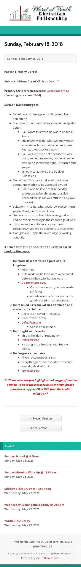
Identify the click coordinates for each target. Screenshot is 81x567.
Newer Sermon (40, 418)
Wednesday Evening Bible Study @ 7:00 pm (34, 505)
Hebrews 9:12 (30, 340)
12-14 (36, 95)
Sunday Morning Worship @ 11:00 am (30, 472)
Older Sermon (41, 428)
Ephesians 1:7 (31, 371)
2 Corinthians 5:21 (33, 283)
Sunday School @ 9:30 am (22, 456)
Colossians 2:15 (31, 322)
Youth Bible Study (17, 521)
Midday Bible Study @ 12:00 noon (27, 489)
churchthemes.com (47, 557)
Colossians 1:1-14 (57, 91)
